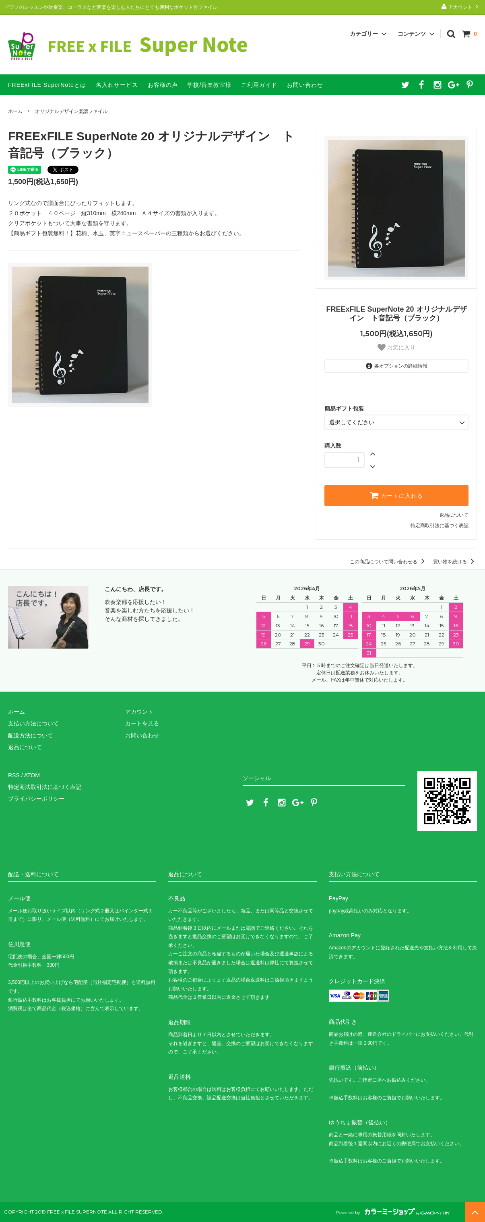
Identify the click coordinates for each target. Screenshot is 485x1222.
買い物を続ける (455, 562)
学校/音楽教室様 (209, 85)
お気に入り (396, 347)
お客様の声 (163, 85)
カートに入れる (396, 495)
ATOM (32, 775)
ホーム (15, 111)
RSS (14, 775)
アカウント (461, 6)
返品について (454, 515)
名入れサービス (117, 85)
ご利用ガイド (259, 85)
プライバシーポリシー (36, 798)
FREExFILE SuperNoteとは (47, 85)
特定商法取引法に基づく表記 (44, 787)
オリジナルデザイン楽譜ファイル (71, 111)
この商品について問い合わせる (388, 562)
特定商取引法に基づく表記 (439, 525)
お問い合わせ (305, 85)
